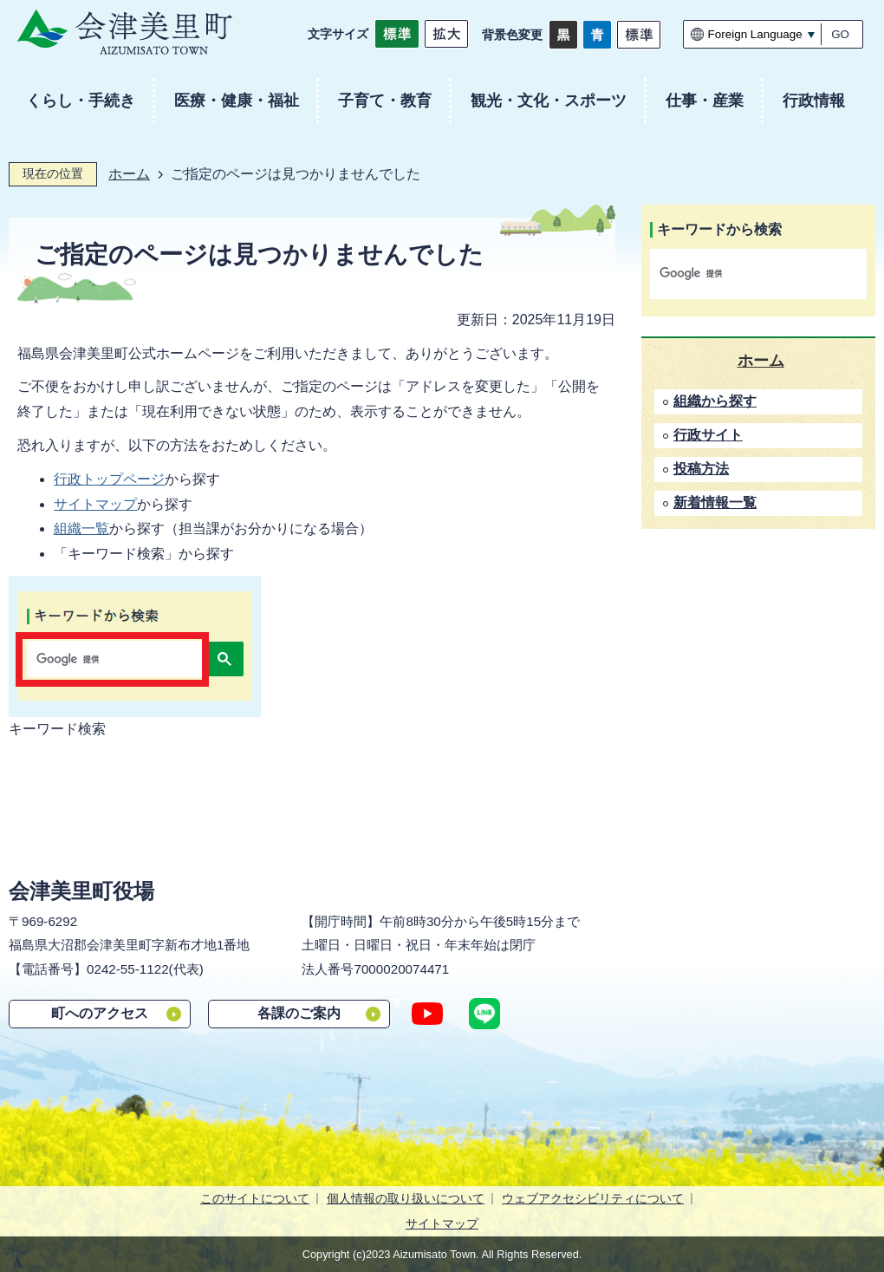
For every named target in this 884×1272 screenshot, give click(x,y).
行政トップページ (109, 479)
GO (840, 34)
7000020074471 (401, 969)
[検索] (740, 274)
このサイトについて (254, 1198)
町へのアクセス (99, 1013)
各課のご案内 (299, 1013)
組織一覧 (81, 528)
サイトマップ (95, 504)
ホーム (129, 173)
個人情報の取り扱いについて (405, 1198)
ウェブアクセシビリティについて (593, 1198)
